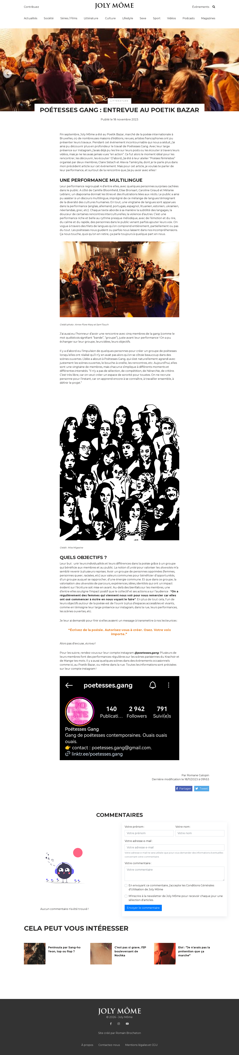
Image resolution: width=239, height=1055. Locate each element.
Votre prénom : (135, 826)
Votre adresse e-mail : (139, 841)
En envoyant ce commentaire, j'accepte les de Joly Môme (171, 887)
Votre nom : (183, 826)
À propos (87, 1045)
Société (49, 18)
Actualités (30, 18)
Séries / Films (68, 18)
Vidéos (171, 18)
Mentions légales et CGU (141, 1045)
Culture (110, 18)
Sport (156, 18)
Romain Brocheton (128, 1033)
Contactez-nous (109, 1045)
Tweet (201, 788)
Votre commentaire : (138, 863)
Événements (200, 6)
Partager (183, 788)
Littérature (91, 18)
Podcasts (189, 18)
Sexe (143, 18)
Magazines (208, 18)
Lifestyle (127, 18)
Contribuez (31, 6)
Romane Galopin (198, 775)
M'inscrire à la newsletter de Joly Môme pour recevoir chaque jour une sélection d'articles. (176, 898)
